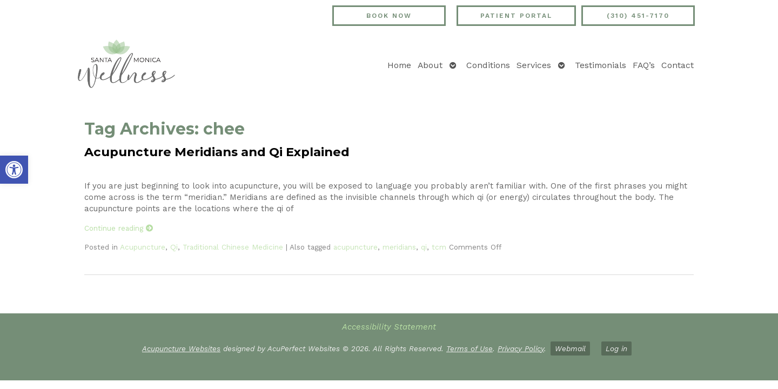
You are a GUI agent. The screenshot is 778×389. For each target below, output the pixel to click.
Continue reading (118, 228)
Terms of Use (469, 348)
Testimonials (600, 65)
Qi (174, 247)
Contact (677, 65)
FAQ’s (644, 65)
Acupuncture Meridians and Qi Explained (217, 151)
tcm (439, 247)
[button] (14, 170)
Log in (616, 348)
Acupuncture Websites (181, 348)
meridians (399, 247)
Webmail (570, 348)
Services (534, 65)
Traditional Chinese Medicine (233, 247)
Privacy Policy (521, 348)
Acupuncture (142, 247)
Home (399, 65)
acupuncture (355, 247)
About (430, 65)
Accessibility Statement (389, 327)
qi (424, 247)
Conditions (488, 65)
